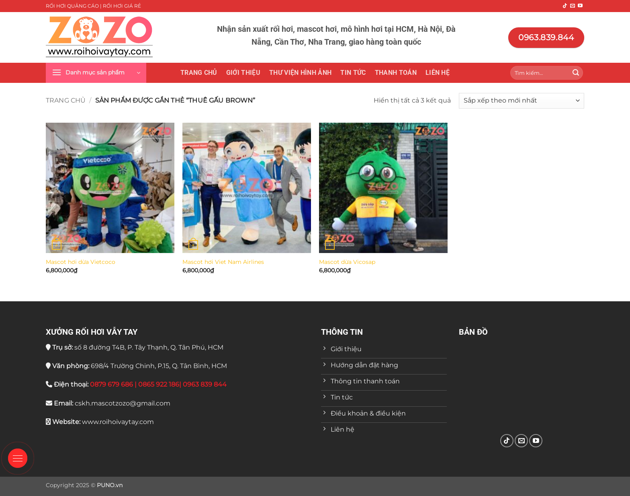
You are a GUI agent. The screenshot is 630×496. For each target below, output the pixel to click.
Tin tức (353, 72)
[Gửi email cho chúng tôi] (572, 6)
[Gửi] (576, 73)
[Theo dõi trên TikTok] (564, 6)
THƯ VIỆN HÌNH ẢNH (300, 72)
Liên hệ (437, 72)
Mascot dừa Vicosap (347, 261)
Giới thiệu (243, 72)
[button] (96, 73)
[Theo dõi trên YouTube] (580, 6)
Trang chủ (198, 72)
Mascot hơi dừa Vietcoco (80, 261)
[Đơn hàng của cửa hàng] (521, 101)
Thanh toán (396, 72)
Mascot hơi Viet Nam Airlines (223, 261)
